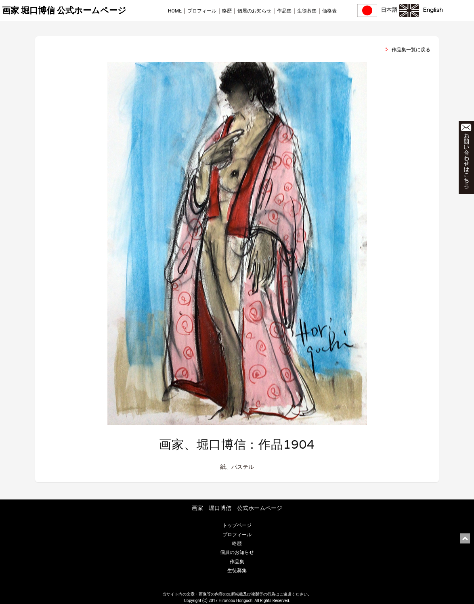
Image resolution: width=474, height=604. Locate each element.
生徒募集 (307, 11)
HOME (175, 11)
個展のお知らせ (254, 11)
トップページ (237, 525)
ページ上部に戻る (465, 538)
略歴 (227, 11)
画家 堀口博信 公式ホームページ (64, 10)
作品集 (284, 11)
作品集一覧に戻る (411, 49)
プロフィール (201, 11)
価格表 (329, 11)
